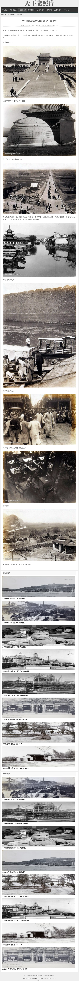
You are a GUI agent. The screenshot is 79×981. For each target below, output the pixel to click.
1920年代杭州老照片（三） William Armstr (15, 744)
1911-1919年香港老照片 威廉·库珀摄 (13, 598)
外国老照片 (40, 10)
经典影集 (49, 10)
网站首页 (5, 10)
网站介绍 (66, 10)
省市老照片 (31, 10)
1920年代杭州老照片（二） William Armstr (15, 768)
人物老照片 (57, 10)
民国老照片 (22, 10)
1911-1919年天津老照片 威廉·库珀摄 (13, 623)
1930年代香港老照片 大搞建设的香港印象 (15, 695)
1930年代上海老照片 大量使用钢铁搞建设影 (16, 671)
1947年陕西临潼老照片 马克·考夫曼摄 (14, 647)
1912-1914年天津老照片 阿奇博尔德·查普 (15, 720)
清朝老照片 (13, 10)
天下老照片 (11, 14)
